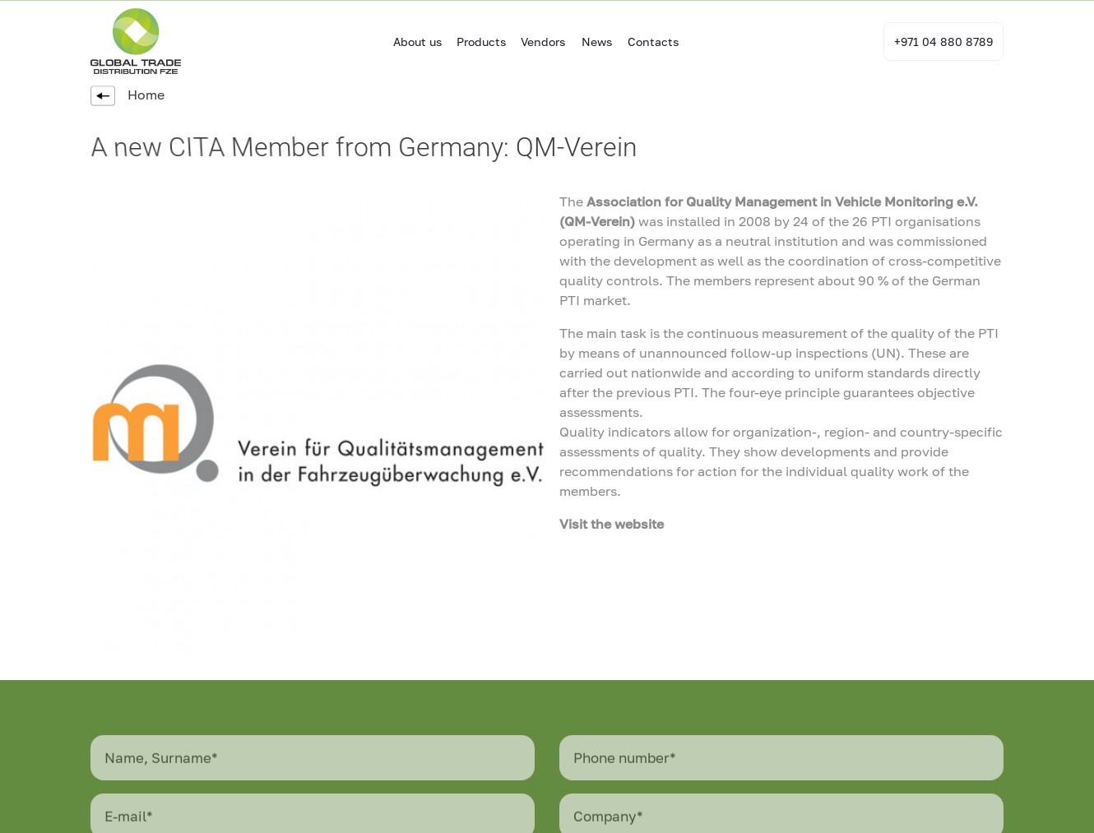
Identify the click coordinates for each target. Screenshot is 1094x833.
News (597, 42)
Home (127, 94)
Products (481, 42)
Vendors (543, 42)
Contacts (653, 42)
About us (417, 42)
